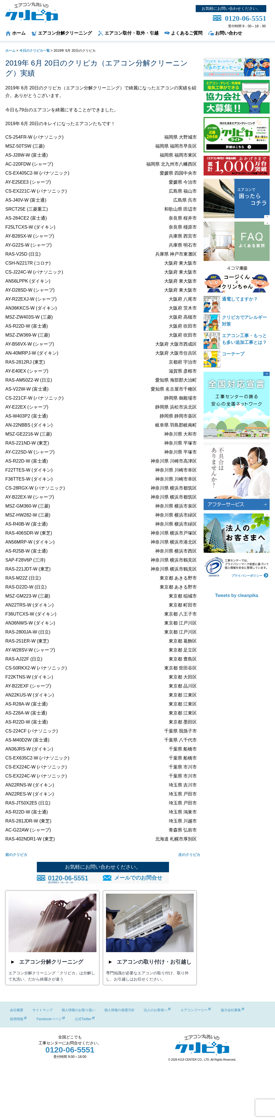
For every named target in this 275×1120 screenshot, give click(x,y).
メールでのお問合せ (138, 878)
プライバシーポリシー (249, 575)
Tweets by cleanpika (236, 595)
